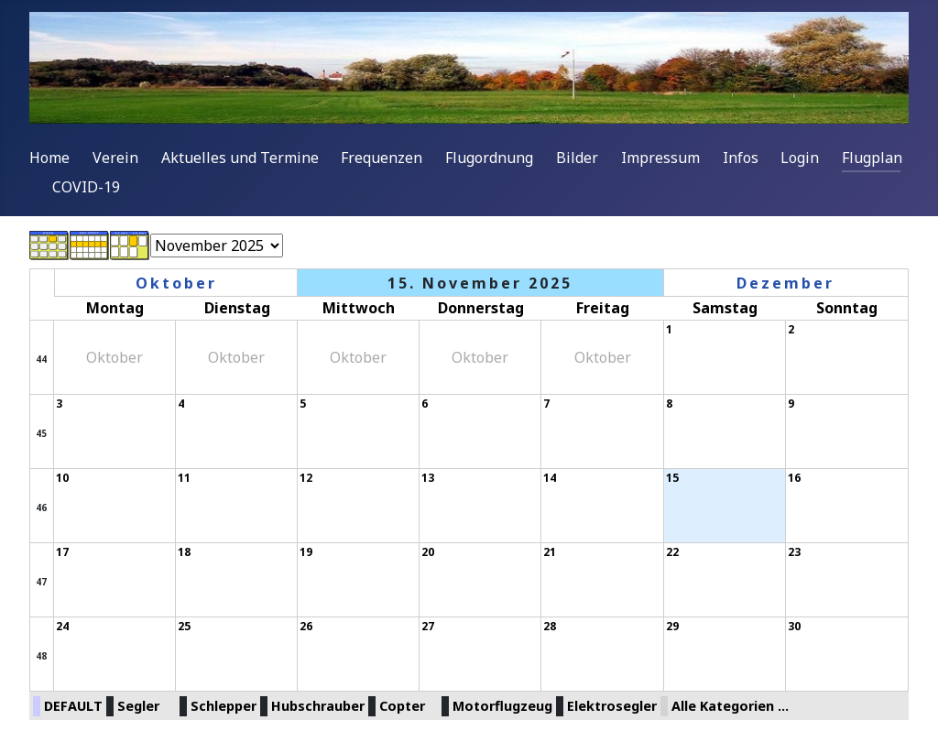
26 (306, 626)
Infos (740, 157)
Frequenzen (381, 157)
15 (672, 478)
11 (184, 478)
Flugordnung (489, 157)
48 (41, 655)
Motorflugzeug (502, 706)
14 (549, 478)
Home (49, 157)
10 (62, 478)
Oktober (176, 283)
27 (427, 626)
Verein (115, 157)
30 (794, 626)
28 (549, 626)
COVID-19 (86, 187)
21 (549, 552)
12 (306, 478)
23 (794, 552)
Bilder (577, 157)
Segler (138, 706)
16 (794, 478)
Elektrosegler (612, 706)
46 (41, 507)
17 (62, 552)
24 (62, 626)
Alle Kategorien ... (730, 706)
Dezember (785, 283)
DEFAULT (73, 706)
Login (799, 157)
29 (672, 626)
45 (41, 433)
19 (306, 552)
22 (672, 552)
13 (427, 478)
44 (41, 359)
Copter (402, 706)
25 (184, 626)
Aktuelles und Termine (240, 157)
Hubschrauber (318, 706)
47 (41, 581)
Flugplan (872, 157)
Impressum (660, 157)
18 (184, 552)
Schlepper (223, 706)
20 (427, 552)
